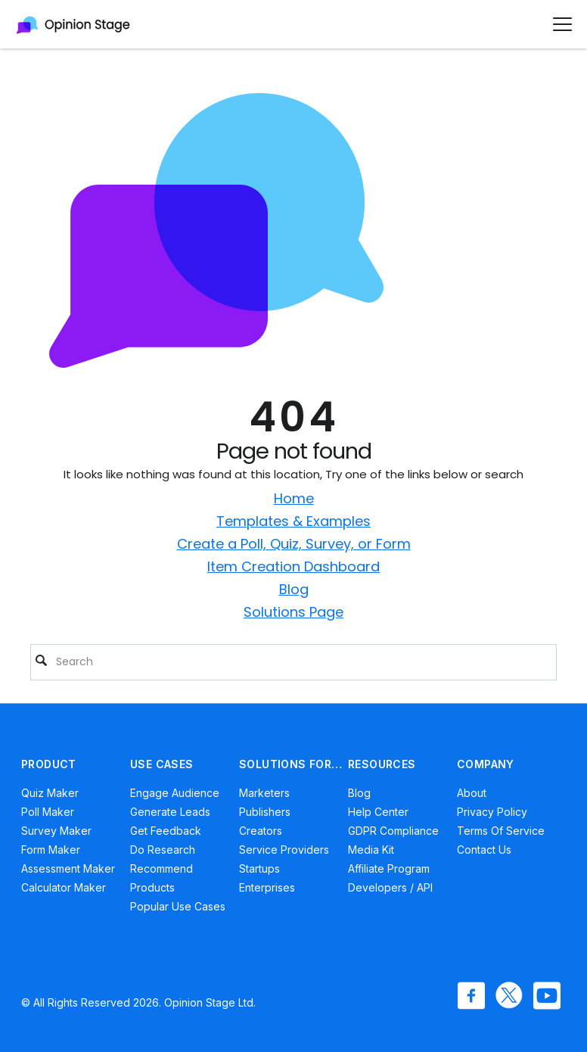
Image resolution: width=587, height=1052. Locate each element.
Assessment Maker (68, 868)
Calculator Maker (63, 887)
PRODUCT (48, 764)
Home (294, 498)
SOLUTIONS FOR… (291, 764)
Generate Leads (170, 811)
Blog (294, 589)
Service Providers (284, 849)
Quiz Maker (50, 792)
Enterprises (267, 887)
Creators (260, 830)
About (471, 792)
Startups (259, 868)
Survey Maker (56, 830)
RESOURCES (382, 764)
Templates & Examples (293, 521)
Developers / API (390, 887)
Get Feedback (165, 830)
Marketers (264, 792)
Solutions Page (293, 611)
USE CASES (162, 764)
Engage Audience (174, 792)
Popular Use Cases (177, 906)
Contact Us (484, 849)
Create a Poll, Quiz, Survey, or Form (294, 543)
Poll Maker (47, 811)
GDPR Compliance (393, 830)
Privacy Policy (492, 811)
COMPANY (485, 764)
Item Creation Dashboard (293, 566)
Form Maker (50, 849)
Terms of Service (501, 830)
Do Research (162, 849)
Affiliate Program (389, 868)
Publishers (264, 811)
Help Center (378, 811)
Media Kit (371, 849)
